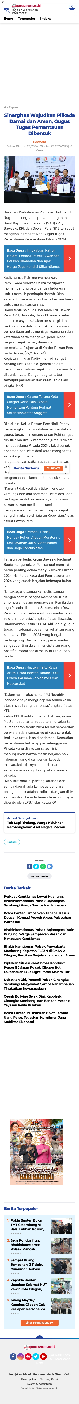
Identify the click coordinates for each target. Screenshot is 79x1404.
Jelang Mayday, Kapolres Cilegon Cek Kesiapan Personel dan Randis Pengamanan (29, 1304)
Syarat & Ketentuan (39, 1383)
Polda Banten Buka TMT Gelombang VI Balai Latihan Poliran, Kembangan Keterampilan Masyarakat (27, 1224)
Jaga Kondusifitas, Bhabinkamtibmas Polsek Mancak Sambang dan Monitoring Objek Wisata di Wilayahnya (28, 1244)
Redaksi (42, 1363)
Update (53, 468)
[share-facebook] (29, 866)
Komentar (39, 876)
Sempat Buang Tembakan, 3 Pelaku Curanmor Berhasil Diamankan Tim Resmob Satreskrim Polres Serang (27, 1264)
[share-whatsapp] (43, 866)
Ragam (12, 841)
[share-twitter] (36, 866)
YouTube (46, 1358)
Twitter (37, 1358)
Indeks (45, 18)
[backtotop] (39, 1339)
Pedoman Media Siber (47, 1374)
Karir (67, 1374)
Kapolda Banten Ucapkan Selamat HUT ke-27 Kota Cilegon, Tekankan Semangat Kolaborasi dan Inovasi (29, 1284)
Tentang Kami (49, 1379)
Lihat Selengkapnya (39, 1322)
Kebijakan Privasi (20, 1374)
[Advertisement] (39, 62)
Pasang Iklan (29, 1379)
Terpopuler (26, 18)
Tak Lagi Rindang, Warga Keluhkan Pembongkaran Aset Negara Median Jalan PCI (36, 825)
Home (8, 18)
